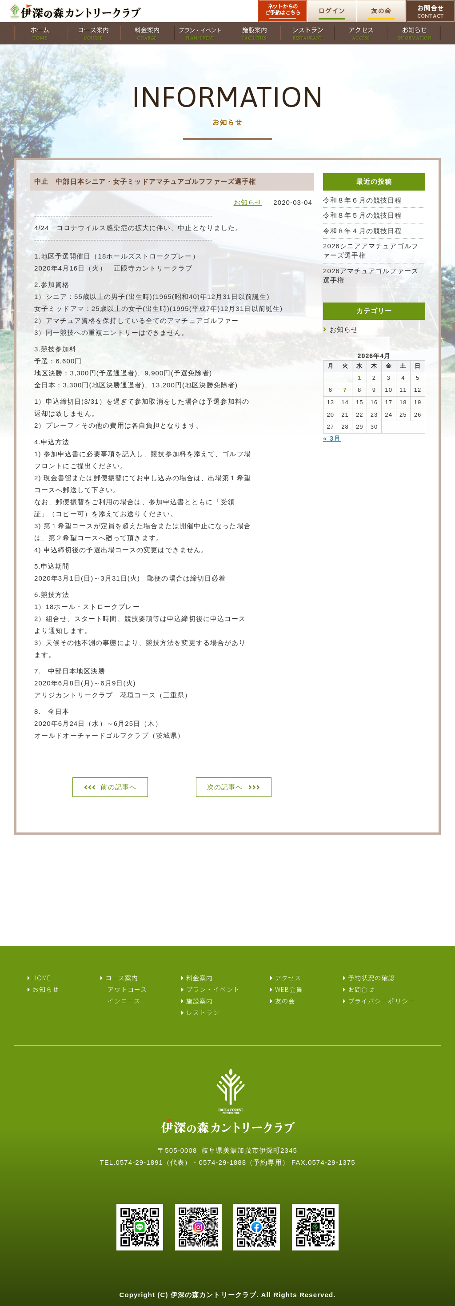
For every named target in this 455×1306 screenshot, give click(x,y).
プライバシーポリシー (381, 1000)
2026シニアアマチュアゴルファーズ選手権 (371, 250)
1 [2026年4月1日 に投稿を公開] (359, 377)
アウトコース (128, 989)
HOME (41, 977)
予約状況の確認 (371, 977)
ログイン (332, 10)
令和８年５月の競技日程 (362, 215)
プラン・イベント (213, 989)
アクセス (288, 977)
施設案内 (199, 1000)
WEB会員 (289, 989)
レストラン (203, 1012)
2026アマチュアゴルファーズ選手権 (371, 275)
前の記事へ (118, 787)
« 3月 (332, 438)
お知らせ (248, 202)
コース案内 (122, 977)
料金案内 (199, 977)
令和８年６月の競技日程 (362, 200)
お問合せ (430, 12)
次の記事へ (225, 787)
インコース (124, 1000)
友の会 (381, 10)
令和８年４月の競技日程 (362, 231)
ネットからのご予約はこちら (283, 9)
